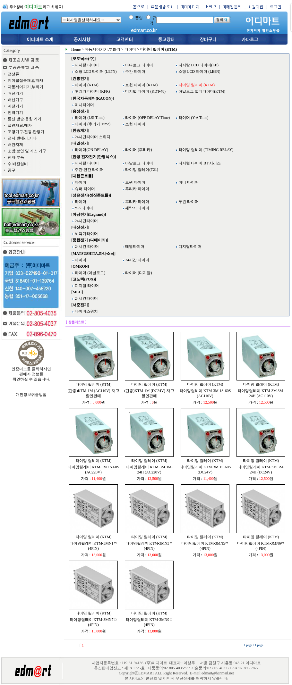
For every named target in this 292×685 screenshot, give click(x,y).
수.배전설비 (18, 164)
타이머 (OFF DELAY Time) (147, 117)
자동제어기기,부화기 (25, 87)
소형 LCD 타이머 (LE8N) (198, 71)
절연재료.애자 (20, 125)
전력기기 (15, 112)
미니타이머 (84, 105)
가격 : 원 (93, 402)
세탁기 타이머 (136, 208)
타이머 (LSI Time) (89, 117)
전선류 (13, 74)
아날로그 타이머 (138, 163)
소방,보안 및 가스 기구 (27, 151)
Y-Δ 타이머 (83, 208)
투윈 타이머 (188, 201)
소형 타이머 (134, 124)
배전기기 (15, 93)
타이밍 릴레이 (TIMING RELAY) (205, 149)
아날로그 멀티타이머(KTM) (201, 91)
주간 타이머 (134, 71)
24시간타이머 (86, 221)
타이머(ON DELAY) (91, 149)
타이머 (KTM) (86, 85)
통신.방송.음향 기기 (24, 119)
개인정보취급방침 (31, 394)
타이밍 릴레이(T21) (141, 169)
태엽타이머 (134, 246)
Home (76, 49)
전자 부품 (16, 157)
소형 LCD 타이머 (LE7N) (95, 71)
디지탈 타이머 (86, 65)
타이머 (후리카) (138, 149)
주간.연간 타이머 (89, 169)
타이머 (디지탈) (138, 273)
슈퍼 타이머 (84, 189)
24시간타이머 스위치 (92, 137)
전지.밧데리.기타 (22, 138)
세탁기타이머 (86, 233)
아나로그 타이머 (138, 65)
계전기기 (15, 106)
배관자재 (15, 144)
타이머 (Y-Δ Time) (192, 117)
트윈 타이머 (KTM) (141, 85)
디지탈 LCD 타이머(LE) (198, 65)
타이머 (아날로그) (89, 273)
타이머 (130, 49)
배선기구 (15, 99)
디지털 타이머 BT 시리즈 (199, 163)
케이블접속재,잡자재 (25, 80)
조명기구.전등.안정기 (26, 131)
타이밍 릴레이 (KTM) (93, 384)
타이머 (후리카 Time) (92, 124)
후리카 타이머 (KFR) (92, 91)
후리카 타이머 (136, 189)
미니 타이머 (188, 182)
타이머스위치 (86, 311)
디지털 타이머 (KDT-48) (145, 91)
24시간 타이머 (86, 246)
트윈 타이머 (134, 182)
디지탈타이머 (189, 246)
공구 (11, 170)
